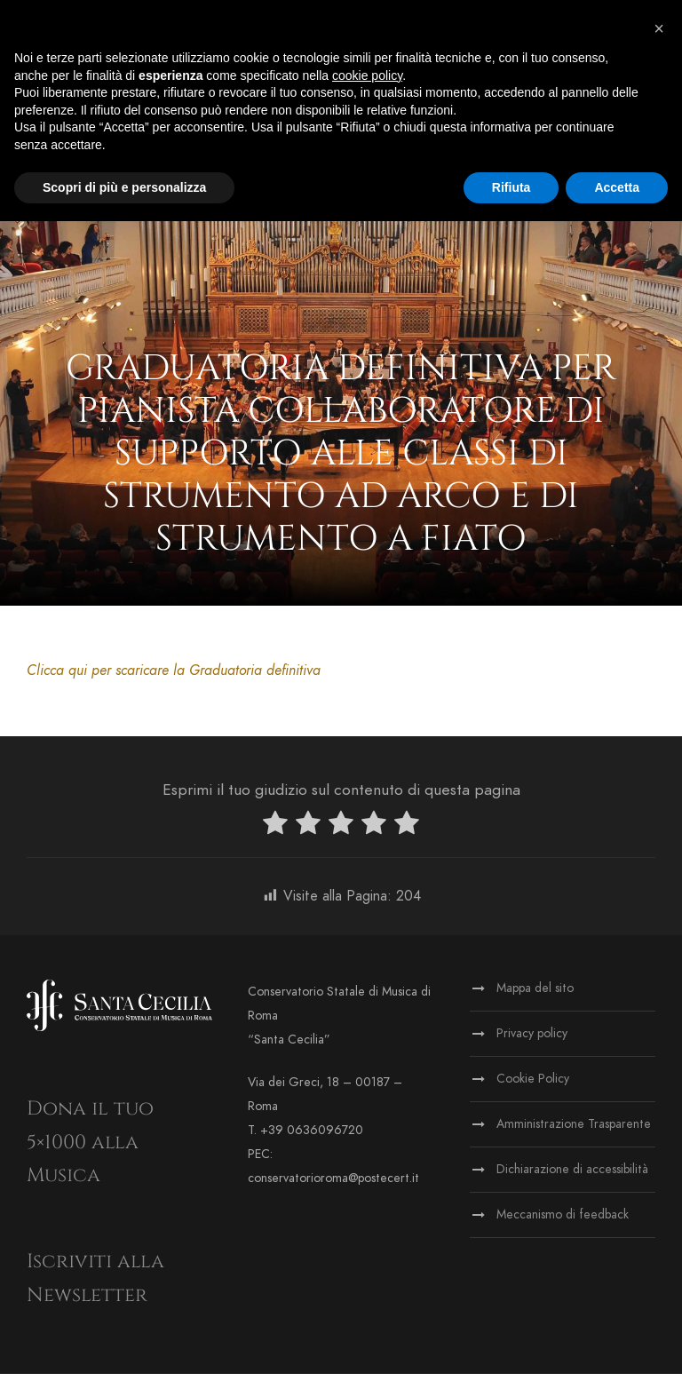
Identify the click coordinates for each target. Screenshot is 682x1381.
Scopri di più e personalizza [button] (124, 187)
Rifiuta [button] (511, 187)
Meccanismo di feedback (562, 1221)
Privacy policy (531, 1040)
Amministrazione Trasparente (573, 1131)
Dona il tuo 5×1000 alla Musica (90, 1149)
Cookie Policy (532, 1085)
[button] (659, 28)
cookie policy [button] (367, 75)
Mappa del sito (535, 995)
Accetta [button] (616, 187)
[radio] (275, 833)
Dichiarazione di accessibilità (572, 1176)
